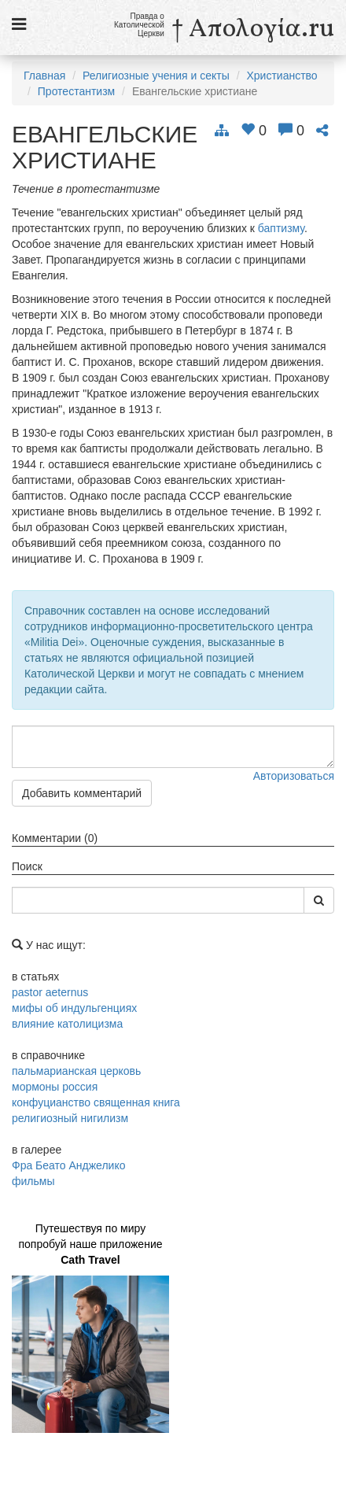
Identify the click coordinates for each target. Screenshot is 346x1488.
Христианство (281, 75)
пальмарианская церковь (76, 1071)
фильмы (33, 1181)
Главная (44, 75)
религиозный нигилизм (70, 1118)
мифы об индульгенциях (74, 1008)
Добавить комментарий (82, 793)
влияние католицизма (67, 1023)
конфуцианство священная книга (96, 1102)
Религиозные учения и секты (156, 75)
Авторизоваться (293, 776)
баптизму (281, 228)
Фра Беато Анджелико (68, 1165)
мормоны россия (55, 1086)
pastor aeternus (50, 992)
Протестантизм (76, 91)
